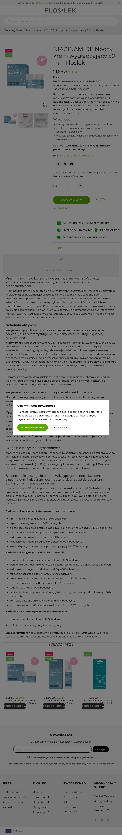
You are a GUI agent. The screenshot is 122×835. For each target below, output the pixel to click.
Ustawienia (59, 427)
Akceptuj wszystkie (32, 427)
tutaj (64, 419)
